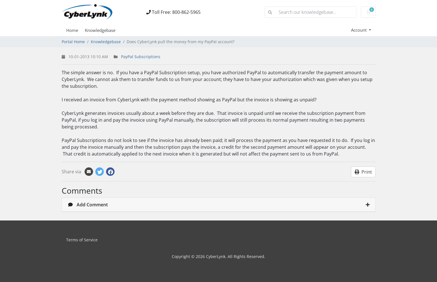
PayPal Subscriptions (140, 56)
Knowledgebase (100, 30)
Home (72, 30)
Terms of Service (82, 239)
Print (363, 172)
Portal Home (73, 41)
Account (359, 30)
